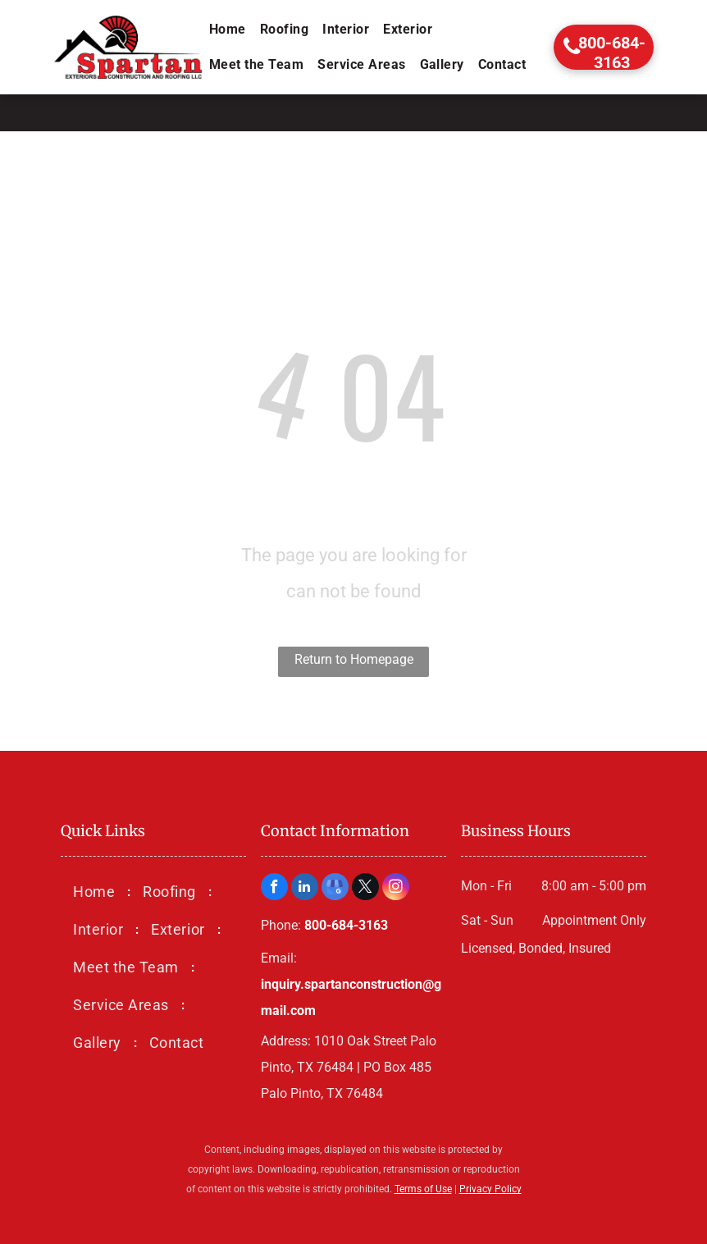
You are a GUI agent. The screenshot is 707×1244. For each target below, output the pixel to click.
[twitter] (365, 888)
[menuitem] (228, 29)
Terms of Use (423, 1189)
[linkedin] (304, 888)
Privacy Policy (490, 1189)
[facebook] (274, 888)
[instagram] (395, 888)
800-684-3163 (346, 925)
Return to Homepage (353, 659)
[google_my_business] (335, 888)
